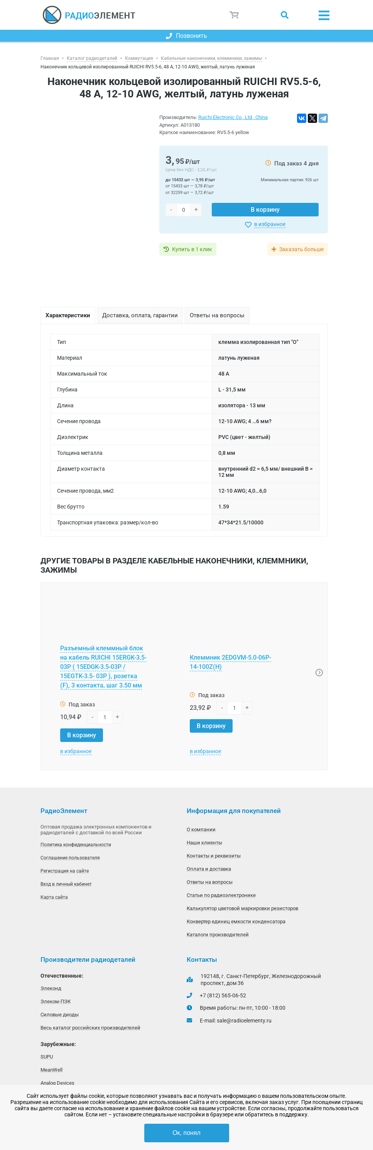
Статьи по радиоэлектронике (221, 895)
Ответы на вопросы (210, 882)
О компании (201, 829)
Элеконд (51, 988)
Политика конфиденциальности (76, 844)
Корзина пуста (234, 15)
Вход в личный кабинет (66, 884)
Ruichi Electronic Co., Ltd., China (233, 117)
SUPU (47, 1057)
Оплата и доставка (209, 869)
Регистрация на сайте (65, 871)
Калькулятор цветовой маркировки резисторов (242, 908)
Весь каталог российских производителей (90, 1028)
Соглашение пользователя (70, 858)
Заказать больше (301, 249)
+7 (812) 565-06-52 (223, 995)
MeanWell (51, 1070)
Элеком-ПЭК (56, 1001)
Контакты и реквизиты (214, 856)
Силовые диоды (60, 1014)
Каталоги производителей (218, 934)
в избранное (269, 224)
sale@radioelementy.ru (244, 1020)
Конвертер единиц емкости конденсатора (236, 921)
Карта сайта (54, 897)
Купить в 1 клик (192, 249)
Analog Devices (57, 1083)
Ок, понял (186, 1133)
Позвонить (186, 35)
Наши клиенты (204, 842)
